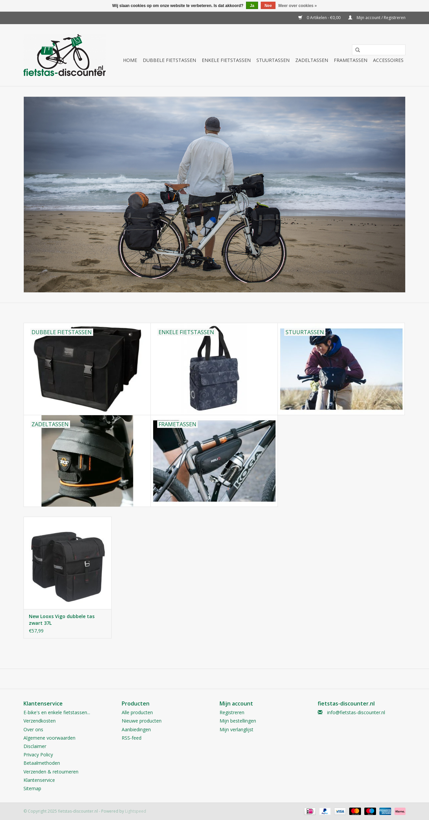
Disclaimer (34, 746)
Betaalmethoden (41, 763)
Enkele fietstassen (226, 60)
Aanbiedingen (136, 729)
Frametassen (350, 60)
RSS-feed (131, 738)
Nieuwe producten (142, 721)
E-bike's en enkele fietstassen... (56, 712)
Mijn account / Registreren (377, 17)
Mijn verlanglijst (236, 729)
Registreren (232, 712)
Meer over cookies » (298, 5)
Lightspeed (135, 811)
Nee (268, 5)
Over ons (33, 729)
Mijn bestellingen (238, 721)
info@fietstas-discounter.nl (356, 712)
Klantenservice (39, 780)
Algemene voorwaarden (49, 738)
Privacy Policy (38, 754)
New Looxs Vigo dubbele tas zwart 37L (62, 619)
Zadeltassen (311, 60)
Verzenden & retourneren (50, 771)
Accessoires (388, 60)
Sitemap (32, 788)
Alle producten (137, 712)
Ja (252, 5)
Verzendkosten (39, 721)
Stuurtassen (273, 60)
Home (130, 60)
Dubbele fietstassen (169, 60)
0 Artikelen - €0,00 (320, 17)
